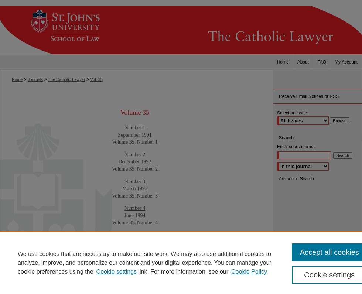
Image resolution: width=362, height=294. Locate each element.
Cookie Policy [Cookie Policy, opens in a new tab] (249, 272)
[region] (181, 262)
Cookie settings (116, 272)
